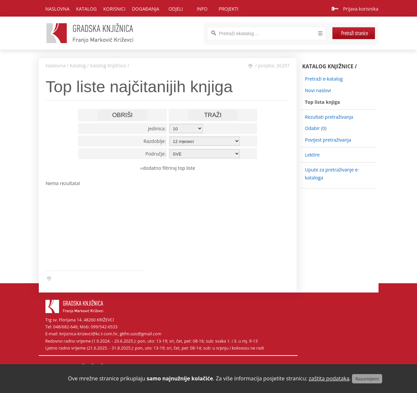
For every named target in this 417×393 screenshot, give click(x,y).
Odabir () (315, 128)
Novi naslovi (318, 90)
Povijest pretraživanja (328, 140)
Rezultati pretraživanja (329, 117)
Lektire (312, 155)
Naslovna (57, 9)
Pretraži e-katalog (324, 79)
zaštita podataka (329, 378)
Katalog (78, 65)
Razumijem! (367, 379)
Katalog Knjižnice (108, 65)
